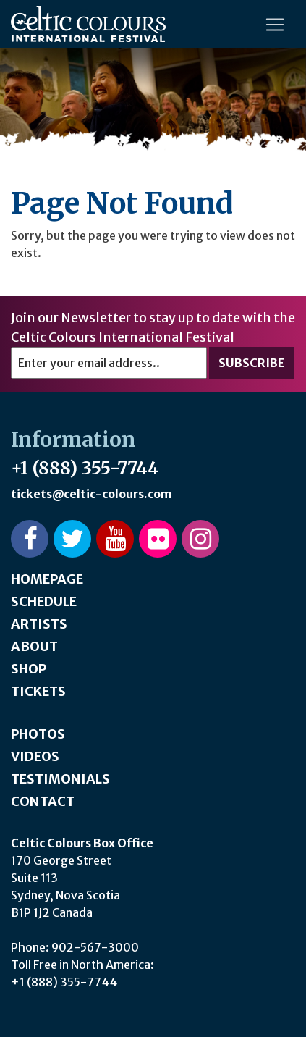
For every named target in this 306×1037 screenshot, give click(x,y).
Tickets (38, 691)
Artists (39, 624)
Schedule (44, 601)
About (34, 646)
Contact (43, 801)
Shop (28, 668)
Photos (38, 734)
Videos (35, 756)
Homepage (47, 579)
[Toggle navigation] (275, 24)
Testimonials (60, 779)
